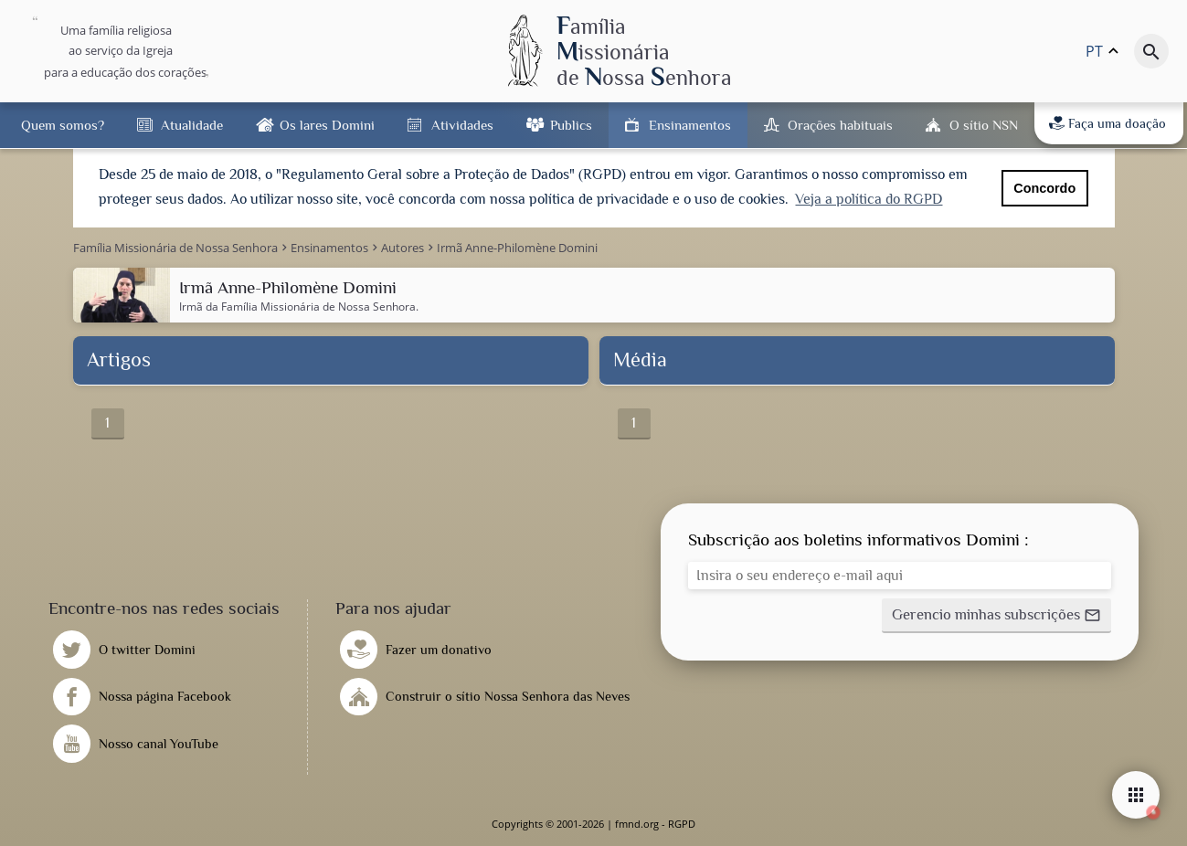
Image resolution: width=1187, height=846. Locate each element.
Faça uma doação (1107, 123)
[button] (996, 615)
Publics (571, 124)
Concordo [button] (1044, 188)
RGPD (681, 823)
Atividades (462, 124)
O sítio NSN (983, 124)
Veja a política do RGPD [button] (868, 199)
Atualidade (192, 124)
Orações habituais (840, 124)
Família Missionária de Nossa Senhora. (320, 306)
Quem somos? (62, 124)
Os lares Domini (327, 124)
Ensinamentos (690, 124)
